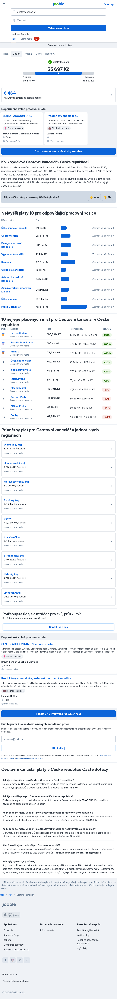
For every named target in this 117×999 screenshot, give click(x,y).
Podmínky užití (9, 974)
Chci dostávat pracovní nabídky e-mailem (58, 151)
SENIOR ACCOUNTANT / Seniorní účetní (17, 116)
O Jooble (8, 930)
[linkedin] (27, 960)
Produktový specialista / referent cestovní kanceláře (62, 116)
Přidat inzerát (47, 930)
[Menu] (4, 4)
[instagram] (13, 960)
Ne (107, 197)
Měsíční (16, 53)
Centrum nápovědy (13, 944)
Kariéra (7, 939)
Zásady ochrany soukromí (15, 981)
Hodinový (50, 53)
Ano (94, 197)
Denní (39, 53)
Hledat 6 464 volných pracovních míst (58, 713)
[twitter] (20, 960)
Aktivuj (58, 748)
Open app (109, 4)
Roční (6, 53)
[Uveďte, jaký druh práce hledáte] (58, 12)
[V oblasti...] (58, 20)
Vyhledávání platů (58, 28)
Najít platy (82, 948)
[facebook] (5, 960)
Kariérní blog (83, 935)
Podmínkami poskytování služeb (29, 758)
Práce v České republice (16, 949)
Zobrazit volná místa (103, 228)
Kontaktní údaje (11, 935)
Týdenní (28, 53)
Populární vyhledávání (88, 930)
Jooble (21, 992)
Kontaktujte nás (58, 627)
